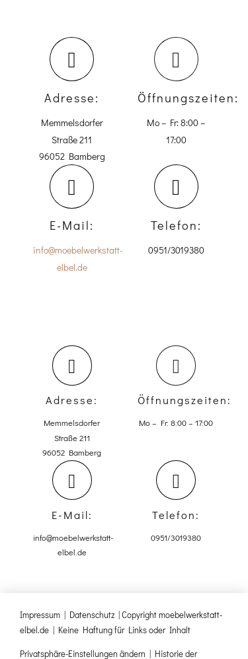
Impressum (40, 614)
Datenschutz (91, 614)
